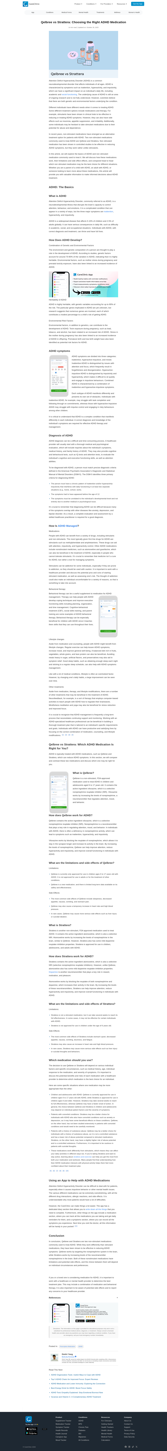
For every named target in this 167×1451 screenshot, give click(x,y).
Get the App (137, 4)
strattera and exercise (82, 1157)
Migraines (82, 1437)
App (33, 12)
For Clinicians (106, 1421)
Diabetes (81, 1430)
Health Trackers (107, 1427)
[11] (76, 1226)
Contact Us (128, 1424)
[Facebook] (125, 1447)
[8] (60, 1171)
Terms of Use (129, 1430)
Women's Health (134, 12)
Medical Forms (67, 12)
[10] (67, 1171)
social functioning (69, 94)
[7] (57, 1171)
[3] (69, 735)
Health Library (106, 1430)
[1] (63, 735)
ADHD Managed (68, 525)
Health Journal (61, 1434)
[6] (54, 1171)
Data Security (129, 1437)
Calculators (105, 1440)
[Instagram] (129, 1447)
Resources (121, 4)
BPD (80, 1424)
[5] (50, 1171)
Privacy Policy (129, 1434)
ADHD (80, 1346)
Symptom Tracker (62, 1427)
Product (77, 4)
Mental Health (83, 12)
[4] (72, 735)
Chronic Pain (83, 1427)
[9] (63, 1171)
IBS (79, 1434)
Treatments (100, 12)
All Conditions (83, 1440)
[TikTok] (133, 1447)
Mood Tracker (61, 1440)
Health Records (62, 1430)
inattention (108, 212)
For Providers (106, 4)
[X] (136, 1447)
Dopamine (53, 972)
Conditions (90, 4)
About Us (127, 1421)
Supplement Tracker (63, 1421)
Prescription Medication (67, 1346)
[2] (66, 735)
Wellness (117, 12)
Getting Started (107, 1424)
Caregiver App (61, 1437)
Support (127, 1427)
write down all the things (96, 1209)
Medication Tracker (63, 1424)
